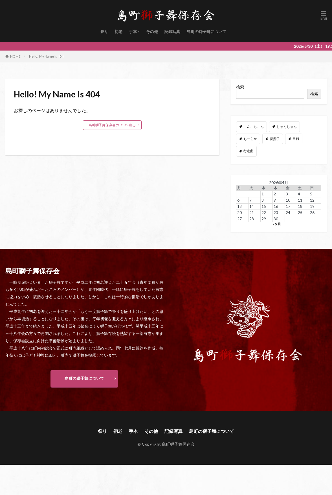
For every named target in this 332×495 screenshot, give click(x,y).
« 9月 (276, 224)
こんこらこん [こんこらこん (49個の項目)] (253, 127)
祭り (104, 31)
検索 (240, 86)
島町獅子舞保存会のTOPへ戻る (112, 125)
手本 (133, 31)
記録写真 (172, 31)
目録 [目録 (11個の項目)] (296, 139)
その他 (152, 31)
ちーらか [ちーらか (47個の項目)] (250, 139)
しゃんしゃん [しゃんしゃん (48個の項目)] (286, 127)
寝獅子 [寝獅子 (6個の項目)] (275, 139)
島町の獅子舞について (206, 31)
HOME (15, 56)
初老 (118, 31)
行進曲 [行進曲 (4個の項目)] (248, 151)
